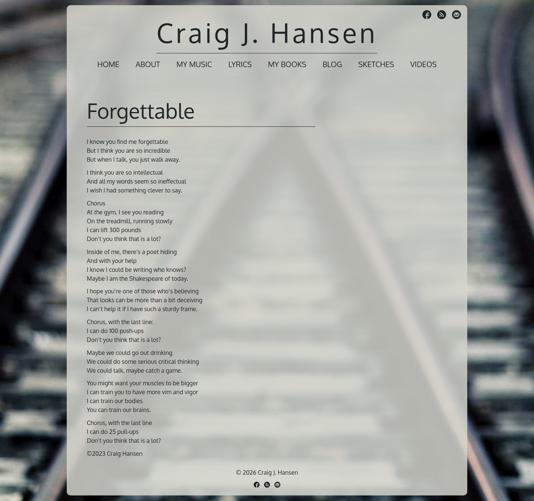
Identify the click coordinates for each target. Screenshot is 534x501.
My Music (194, 64)
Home (108, 64)
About (148, 64)
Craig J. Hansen (267, 32)
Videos (423, 64)
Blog (332, 64)
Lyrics (240, 64)
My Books (287, 64)
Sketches (376, 64)
